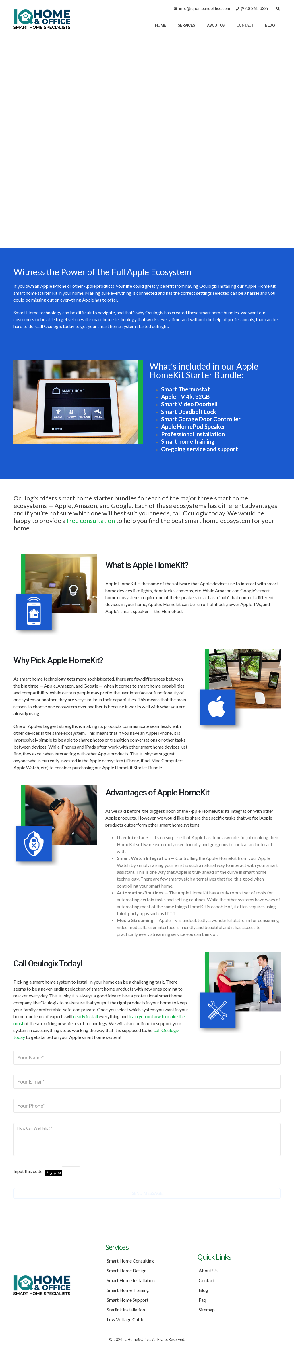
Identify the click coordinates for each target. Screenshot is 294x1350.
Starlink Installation (126, 1309)
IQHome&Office (136, 1339)
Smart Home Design (126, 1270)
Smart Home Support (127, 1300)
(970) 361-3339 (252, 8)
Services (186, 25)
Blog (270, 25)
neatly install (85, 1016)
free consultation (91, 520)
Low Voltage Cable (125, 1319)
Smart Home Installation (131, 1280)
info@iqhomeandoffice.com (204, 8)
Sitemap (207, 1309)
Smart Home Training (128, 1290)
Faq (202, 1300)
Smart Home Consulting (130, 1260)
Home (160, 25)
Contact (245, 25)
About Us (216, 25)
